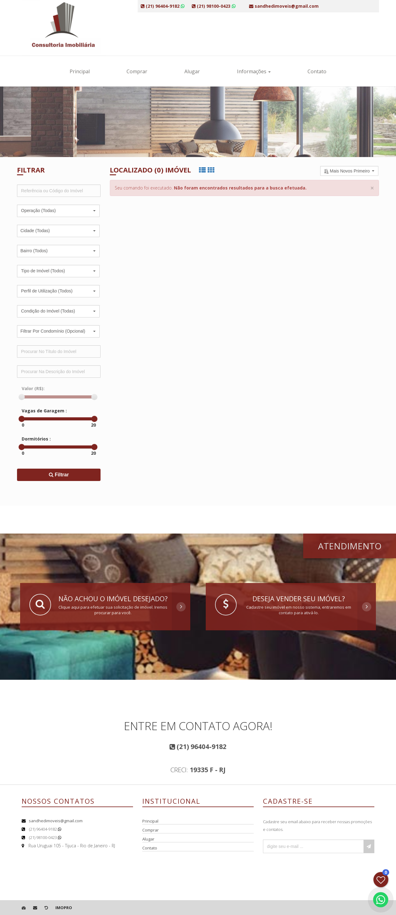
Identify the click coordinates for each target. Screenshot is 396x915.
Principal (80, 71)
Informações (254, 71)
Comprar (137, 71)
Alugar (192, 71)
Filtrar (59, 474)
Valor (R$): (33, 388)
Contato (317, 71)
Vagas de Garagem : (44, 411)
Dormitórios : (36, 439)
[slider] (22, 397)
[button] (58, 211)
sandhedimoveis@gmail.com (56, 821)
